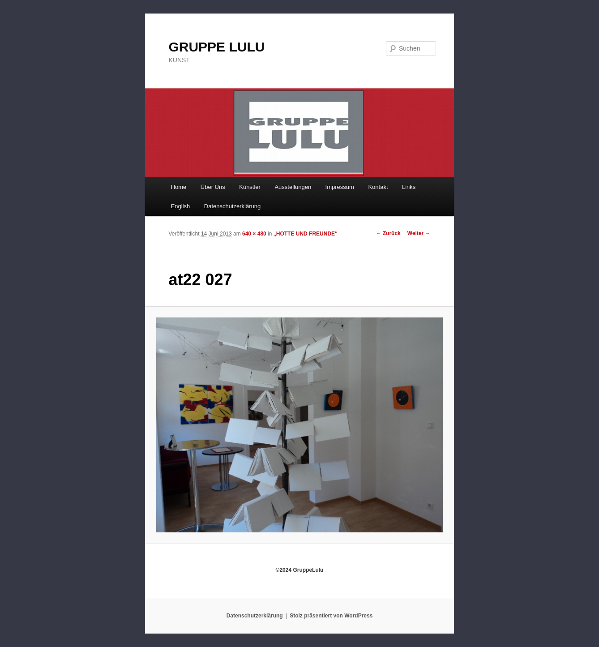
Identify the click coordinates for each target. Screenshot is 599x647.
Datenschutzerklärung (232, 206)
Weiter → (419, 233)
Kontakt (378, 187)
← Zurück (388, 233)
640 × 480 (254, 234)
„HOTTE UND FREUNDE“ (306, 234)
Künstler (250, 187)
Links (408, 187)
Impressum (339, 187)
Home (179, 187)
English (180, 206)
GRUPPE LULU (216, 46)
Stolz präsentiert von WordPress (331, 616)
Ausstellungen (292, 187)
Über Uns (213, 187)
